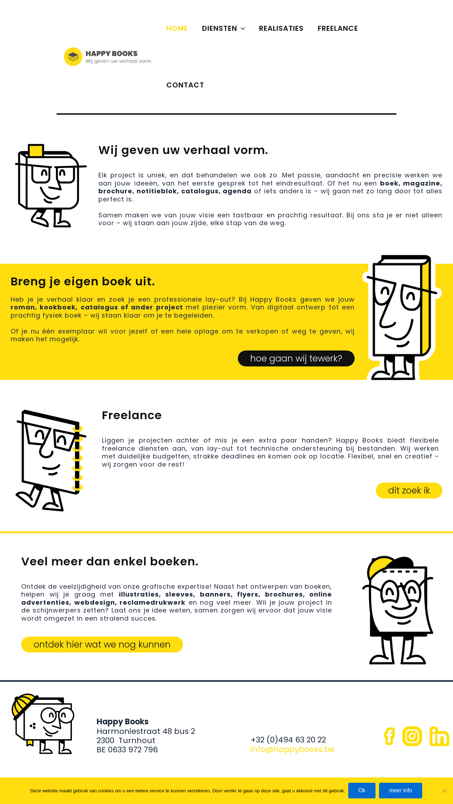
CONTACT (185, 85)
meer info (402, 790)
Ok (361, 790)
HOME (177, 28)
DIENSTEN (223, 28)
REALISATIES (281, 28)
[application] (241, 28)
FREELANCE (338, 28)
